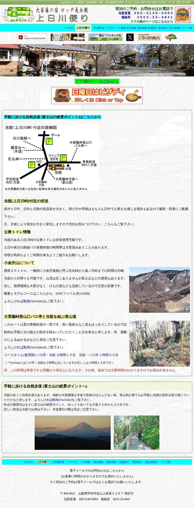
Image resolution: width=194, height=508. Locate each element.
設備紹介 (153, 28)
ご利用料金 (98, 28)
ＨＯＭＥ (69, 28)
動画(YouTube (61, 399)
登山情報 (131, 28)
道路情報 (142, 28)
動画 (26, 301)
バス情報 (121, 28)
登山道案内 (175, 28)
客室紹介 (163, 28)
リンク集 (187, 28)
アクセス (110, 28)
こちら (162, 21)
